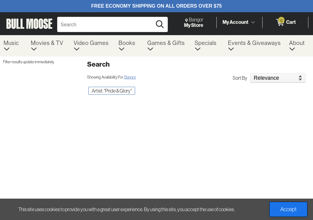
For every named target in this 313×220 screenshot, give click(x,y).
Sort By (240, 78)
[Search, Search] (105, 24)
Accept (288, 209)
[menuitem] (13, 46)
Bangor (130, 77)
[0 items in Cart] (285, 22)
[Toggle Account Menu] (252, 22)
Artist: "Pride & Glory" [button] (112, 91)
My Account (236, 22)
